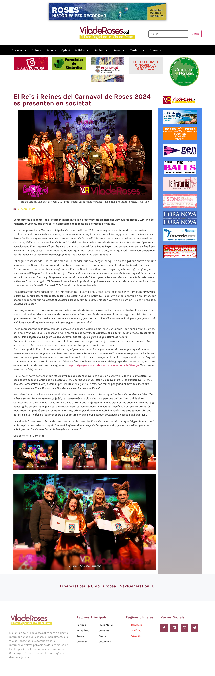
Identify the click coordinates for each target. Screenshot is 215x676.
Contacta (155, 50)
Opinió (65, 50)
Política (82, 50)
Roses (119, 50)
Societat (19, 50)
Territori (137, 50)
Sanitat (101, 50)
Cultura (36, 50)
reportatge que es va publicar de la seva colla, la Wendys (104, 365)
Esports (51, 50)
